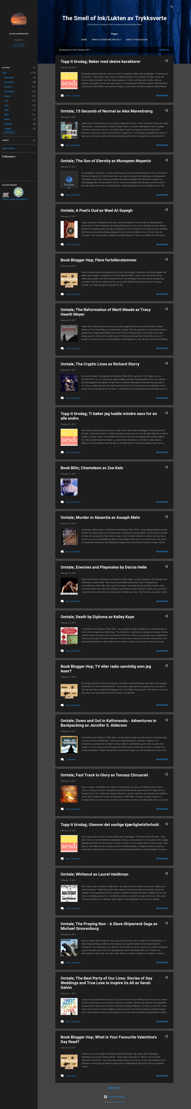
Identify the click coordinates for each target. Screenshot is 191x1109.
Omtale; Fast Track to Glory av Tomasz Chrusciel (104, 775)
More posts (114, 1088)
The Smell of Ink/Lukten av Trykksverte (114, 18)
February (8, 124)
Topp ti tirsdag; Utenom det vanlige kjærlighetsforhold (110, 824)
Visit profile (19, 45)
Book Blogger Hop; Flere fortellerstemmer (99, 260)
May (6, 110)
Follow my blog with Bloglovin (15, 199)
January (7, 128)
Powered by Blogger (114, 1097)
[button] (166, 61)
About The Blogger (136, 39)
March (7, 119)
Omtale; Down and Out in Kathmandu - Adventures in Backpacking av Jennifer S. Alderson (108, 723)
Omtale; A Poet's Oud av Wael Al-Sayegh (97, 210)
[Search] (171, 7)
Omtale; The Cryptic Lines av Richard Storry (100, 364)
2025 (4, 73)
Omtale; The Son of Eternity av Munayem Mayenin (106, 160)
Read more (162, 95)
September (9, 91)
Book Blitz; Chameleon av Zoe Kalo (92, 468)
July (6, 100)
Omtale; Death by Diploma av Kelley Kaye (97, 616)
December (9, 77)
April (6, 114)
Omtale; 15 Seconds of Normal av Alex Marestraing (107, 111)
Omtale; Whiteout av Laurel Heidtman (94, 874)
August (7, 96)
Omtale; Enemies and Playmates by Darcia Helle (104, 567)
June (6, 105)
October (8, 87)
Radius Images (120, 1102)
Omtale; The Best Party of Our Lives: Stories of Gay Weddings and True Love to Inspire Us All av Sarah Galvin (106, 983)
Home (84, 39)
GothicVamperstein (19, 34)
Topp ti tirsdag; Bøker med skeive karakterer (100, 61)
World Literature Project (106, 39)
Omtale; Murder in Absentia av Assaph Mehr (100, 517)
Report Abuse (8, 148)
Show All (164, 50)
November (9, 82)
